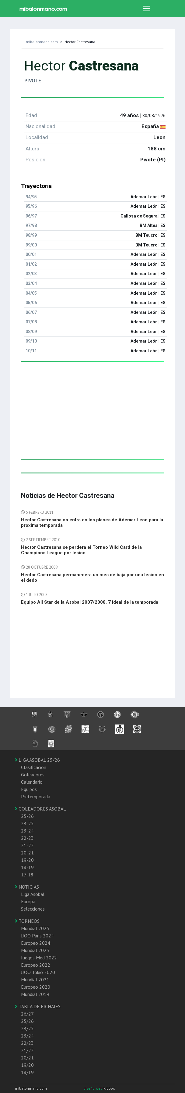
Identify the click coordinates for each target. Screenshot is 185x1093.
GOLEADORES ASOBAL (40, 809)
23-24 (27, 831)
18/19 (27, 1072)
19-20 (27, 860)
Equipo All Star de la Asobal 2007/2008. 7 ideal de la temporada (89, 602)
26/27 (27, 1014)
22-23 (27, 838)
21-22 (27, 845)
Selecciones (33, 909)
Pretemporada (35, 796)
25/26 (27, 1021)
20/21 (27, 1058)
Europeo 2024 (35, 943)
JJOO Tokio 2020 (38, 972)
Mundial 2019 (35, 994)
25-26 (27, 816)
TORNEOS (27, 921)
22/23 (27, 1043)
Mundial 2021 (35, 979)
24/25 (27, 1028)
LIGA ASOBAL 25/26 (37, 760)
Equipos (29, 789)
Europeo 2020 (35, 987)
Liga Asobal (32, 894)
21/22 (27, 1050)
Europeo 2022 (35, 965)
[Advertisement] (92, 416)
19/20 (27, 1065)
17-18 (27, 875)
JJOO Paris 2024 (37, 936)
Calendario (32, 782)
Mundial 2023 (35, 950)
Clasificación (33, 767)
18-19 (27, 867)
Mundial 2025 (35, 928)
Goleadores (32, 774)
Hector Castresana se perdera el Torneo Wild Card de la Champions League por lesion (81, 550)
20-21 (27, 853)
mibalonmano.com (42, 41)
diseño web (93, 1088)
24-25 (27, 823)
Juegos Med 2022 (39, 958)
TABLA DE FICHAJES (38, 1006)
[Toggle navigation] (146, 8)
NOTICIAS (27, 887)
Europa (28, 901)
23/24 (27, 1036)
